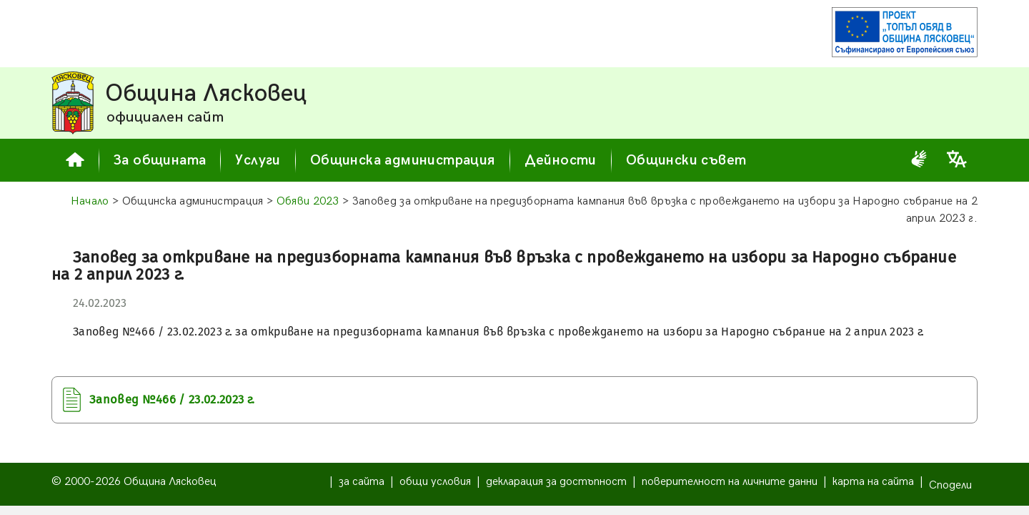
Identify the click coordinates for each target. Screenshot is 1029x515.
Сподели (950, 485)
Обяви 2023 (308, 201)
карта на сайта (873, 482)
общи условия (435, 482)
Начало (90, 201)
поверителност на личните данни (729, 482)
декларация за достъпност (556, 482)
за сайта (361, 482)
